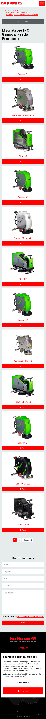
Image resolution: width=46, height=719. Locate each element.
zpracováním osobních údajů (30, 616)
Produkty (14, 10)
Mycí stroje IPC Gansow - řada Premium (22, 14)
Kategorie (23, 21)
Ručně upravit (23, 683)
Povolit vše (23, 691)
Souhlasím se (23, 616)
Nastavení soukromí (23, 712)
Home (4, 10)
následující (27, 540)
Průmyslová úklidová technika (18, 12)
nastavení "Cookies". (18, 676)
